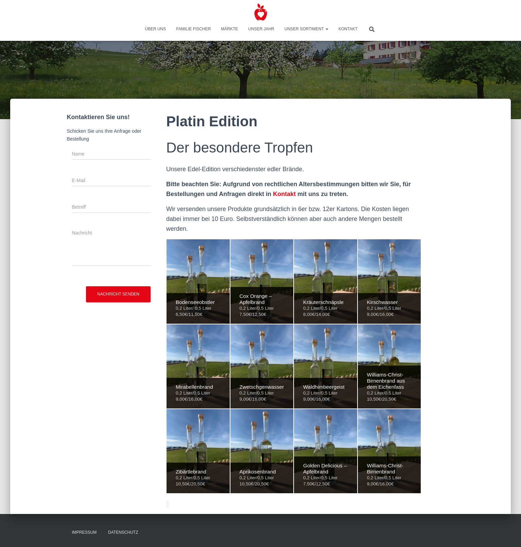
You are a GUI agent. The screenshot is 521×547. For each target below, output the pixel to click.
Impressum (84, 532)
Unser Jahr (261, 29)
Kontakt (348, 29)
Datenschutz (123, 532)
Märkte (229, 29)
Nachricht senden (118, 294)
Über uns (155, 29)
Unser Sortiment (306, 29)
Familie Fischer (193, 29)
